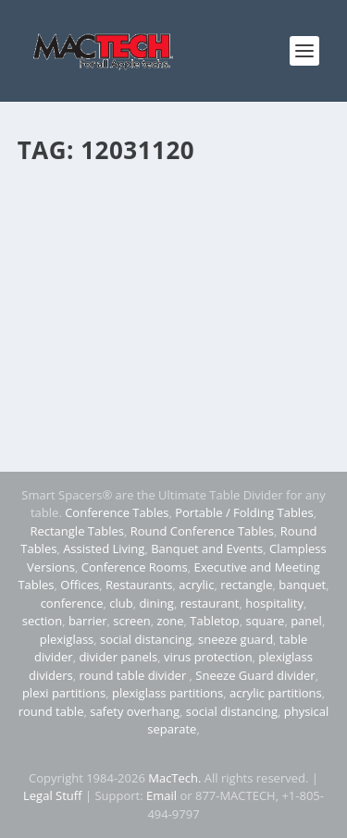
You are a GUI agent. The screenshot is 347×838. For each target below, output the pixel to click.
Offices (79, 584)
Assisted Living (103, 548)
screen (131, 620)
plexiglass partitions (167, 692)
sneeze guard (235, 639)
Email (161, 795)
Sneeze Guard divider (255, 675)
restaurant (210, 603)
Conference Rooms (134, 567)
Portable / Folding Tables (244, 512)
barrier (87, 620)
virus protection (208, 656)
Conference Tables (116, 512)
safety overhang (135, 711)
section (42, 620)
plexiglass (67, 639)
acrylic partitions (275, 692)
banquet (302, 584)
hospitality (274, 603)
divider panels (118, 656)
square (264, 620)
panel (306, 620)
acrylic (196, 584)
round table (51, 711)
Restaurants (139, 584)
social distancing (146, 639)
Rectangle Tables (77, 531)
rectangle (246, 584)
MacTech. (174, 778)
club (120, 603)
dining (156, 603)
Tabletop (214, 620)
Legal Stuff (52, 795)
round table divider (134, 675)
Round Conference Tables (202, 531)
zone (169, 620)
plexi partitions (63, 692)
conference (72, 603)
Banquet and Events (207, 548)
